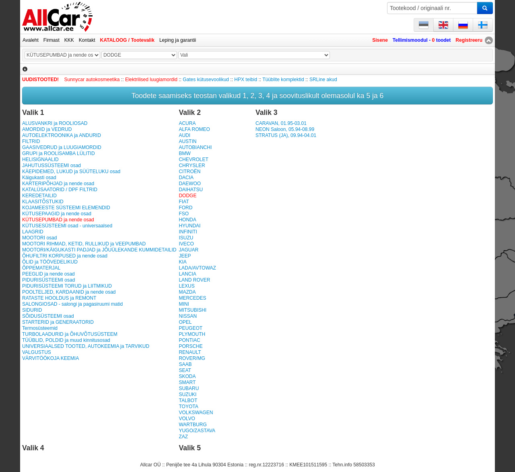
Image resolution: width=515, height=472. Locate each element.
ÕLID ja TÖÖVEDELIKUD (50, 262)
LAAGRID (32, 232)
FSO (184, 214)
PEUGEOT (190, 328)
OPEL (185, 322)
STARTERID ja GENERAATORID (58, 322)
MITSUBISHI (192, 310)
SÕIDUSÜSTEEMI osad (48, 316)
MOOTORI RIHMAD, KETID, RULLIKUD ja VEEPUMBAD (84, 244)
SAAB (185, 364)
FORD (185, 207)
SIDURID (32, 310)
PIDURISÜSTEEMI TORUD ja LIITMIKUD (67, 286)
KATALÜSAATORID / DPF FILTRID (59, 189)
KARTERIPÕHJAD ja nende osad (58, 183)
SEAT (185, 370)
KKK (69, 40)
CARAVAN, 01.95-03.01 (281, 123)
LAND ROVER (194, 280)
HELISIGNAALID (40, 159)
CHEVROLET (193, 159)
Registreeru (468, 40)
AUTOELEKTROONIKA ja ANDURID (61, 135)
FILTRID (31, 141)
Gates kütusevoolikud (206, 79)
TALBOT (188, 400)
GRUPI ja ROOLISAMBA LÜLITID (58, 153)
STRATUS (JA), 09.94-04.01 (285, 135)
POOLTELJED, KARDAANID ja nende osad (69, 292)
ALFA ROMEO (194, 129)
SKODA (187, 376)
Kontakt (87, 40)
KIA (182, 262)
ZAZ (183, 436)
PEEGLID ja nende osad (48, 274)
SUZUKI (187, 394)
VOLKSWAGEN (196, 412)
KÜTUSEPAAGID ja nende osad (56, 214)
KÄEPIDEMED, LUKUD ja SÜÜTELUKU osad (71, 171)
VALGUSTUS (36, 352)
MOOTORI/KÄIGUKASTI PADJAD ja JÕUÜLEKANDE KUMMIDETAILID (99, 250)
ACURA (187, 123)
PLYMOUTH (192, 334)
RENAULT (190, 352)
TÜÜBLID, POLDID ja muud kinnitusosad (66, 340)
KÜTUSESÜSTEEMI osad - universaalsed (67, 226)
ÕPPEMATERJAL (41, 268)
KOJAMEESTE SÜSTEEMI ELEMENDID (66, 207)
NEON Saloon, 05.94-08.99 (284, 129)
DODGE (187, 195)
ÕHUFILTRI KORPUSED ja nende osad (64, 256)
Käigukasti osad (39, 177)
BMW (184, 153)
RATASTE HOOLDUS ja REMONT (59, 298)
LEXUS (186, 286)
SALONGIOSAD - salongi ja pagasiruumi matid (72, 304)
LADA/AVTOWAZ (197, 268)
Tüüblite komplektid (283, 79)
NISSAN (188, 316)
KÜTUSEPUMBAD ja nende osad (58, 220)
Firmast (51, 40)
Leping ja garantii (177, 40)
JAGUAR (188, 250)
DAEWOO (190, 183)
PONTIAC (189, 340)
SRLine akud (323, 79)
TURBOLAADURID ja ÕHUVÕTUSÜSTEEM (69, 334)
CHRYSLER (192, 165)
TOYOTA (188, 406)
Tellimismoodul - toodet (422, 40)
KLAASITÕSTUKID (43, 201)
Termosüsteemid (40, 328)
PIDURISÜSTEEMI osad (48, 280)
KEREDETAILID (39, 195)
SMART (187, 382)
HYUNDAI (189, 226)
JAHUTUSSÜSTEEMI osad (51, 165)
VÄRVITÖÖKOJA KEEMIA (50, 358)
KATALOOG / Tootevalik (127, 40)
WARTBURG (192, 424)
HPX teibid (245, 79)
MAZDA (187, 292)
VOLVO (187, 418)
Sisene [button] (380, 40)
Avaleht (31, 40)
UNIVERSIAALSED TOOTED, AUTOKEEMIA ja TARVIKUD (85, 346)
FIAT (184, 201)
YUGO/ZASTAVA (197, 430)
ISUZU (186, 238)
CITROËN (189, 171)
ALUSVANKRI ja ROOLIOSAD (55, 123)
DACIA (186, 177)
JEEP (185, 256)
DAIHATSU (191, 189)
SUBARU (189, 388)
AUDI (184, 135)
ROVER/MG (192, 358)
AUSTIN (187, 141)
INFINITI (188, 232)
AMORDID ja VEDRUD (47, 129)
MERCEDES (192, 298)
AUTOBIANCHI (195, 147)
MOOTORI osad (39, 238)
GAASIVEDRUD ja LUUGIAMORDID (61, 147)
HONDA (187, 220)
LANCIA (187, 274)
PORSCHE (190, 346)
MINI (184, 304)
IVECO (186, 244)
